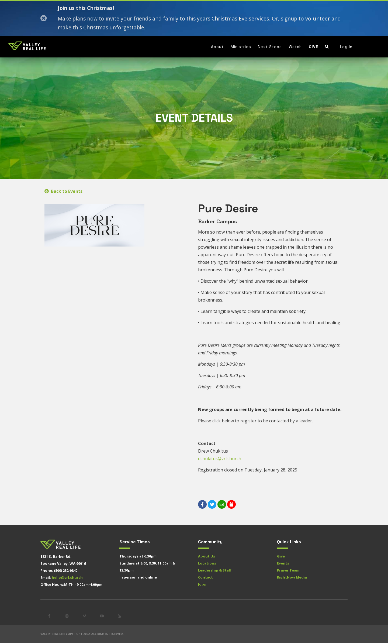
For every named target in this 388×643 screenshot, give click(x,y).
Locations (207, 563)
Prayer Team (288, 570)
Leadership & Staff (214, 570)
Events (283, 563)
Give (313, 46)
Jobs (202, 584)
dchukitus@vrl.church (219, 458)
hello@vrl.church (67, 577)
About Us (206, 556)
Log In (346, 46)
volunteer (317, 18)
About (217, 46)
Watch (295, 46)
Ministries (241, 46)
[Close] (43, 18)
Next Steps (270, 46)
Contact (205, 577)
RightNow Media (292, 577)
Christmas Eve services (240, 18)
